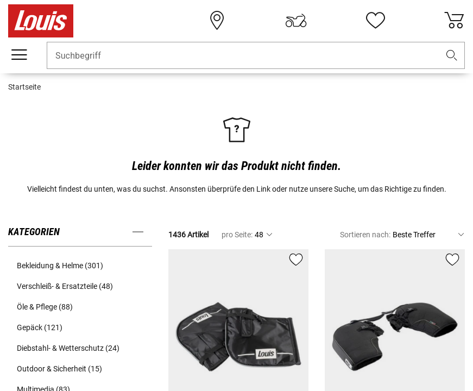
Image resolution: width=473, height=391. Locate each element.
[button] (451, 55)
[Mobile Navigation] (19, 55)
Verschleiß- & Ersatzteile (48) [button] (65, 286)
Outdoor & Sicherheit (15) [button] (59, 368)
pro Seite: (237, 234)
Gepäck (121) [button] (39, 327)
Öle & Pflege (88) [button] (45, 306)
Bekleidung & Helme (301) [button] (60, 265)
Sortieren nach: (365, 234)
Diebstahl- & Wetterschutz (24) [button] (68, 348)
